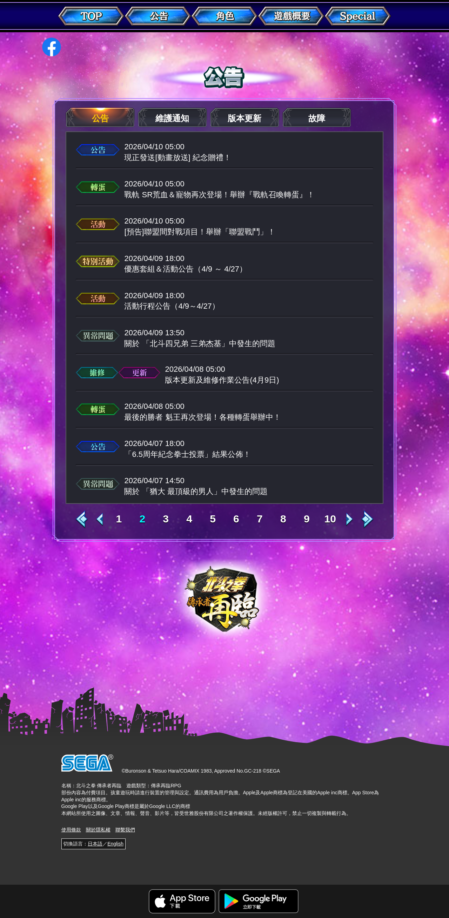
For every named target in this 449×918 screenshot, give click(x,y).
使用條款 (71, 830)
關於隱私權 (98, 830)
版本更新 (244, 118)
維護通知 (172, 118)
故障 (316, 118)
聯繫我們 (125, 830)
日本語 (95, 844)
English (115, 844)
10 (330, 519)
